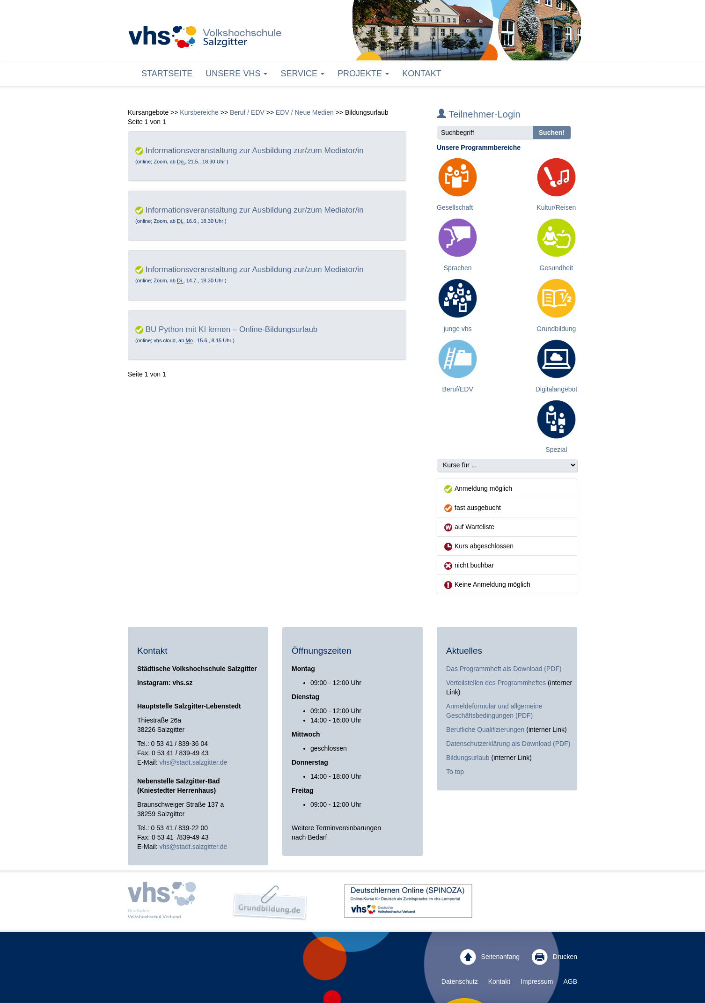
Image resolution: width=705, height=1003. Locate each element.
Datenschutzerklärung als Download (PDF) (508, 743)
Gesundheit (556, 268)
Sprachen (458, 268)
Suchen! (552, 132)
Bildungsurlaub (468, 757)
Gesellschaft (455, 207)
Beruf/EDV (457, 389)
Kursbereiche (199, 112)
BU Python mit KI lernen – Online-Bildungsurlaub (232, 329)
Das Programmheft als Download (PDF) (504, 668)
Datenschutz (459, 981)
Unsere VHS (236, 73)
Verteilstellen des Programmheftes (496, 682)
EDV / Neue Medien (305, 112)
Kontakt (421, 73)
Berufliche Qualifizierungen (486, 729)
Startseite (166, 73)
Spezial (556, 449)
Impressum (537, 981)
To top (455, 771)
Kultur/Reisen (556, 207)
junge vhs (458, 328)
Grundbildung (556, 328)
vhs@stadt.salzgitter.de (193, 762)
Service (302, 73)
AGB (570, 981)
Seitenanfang (490, 957)
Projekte (363, 73)
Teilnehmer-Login (479, 114)
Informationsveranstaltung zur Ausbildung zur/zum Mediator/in (255, 150)
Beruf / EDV (247, 112)
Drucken (554, 957)
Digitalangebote (558, 389)
